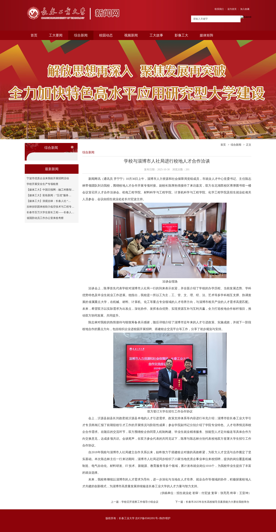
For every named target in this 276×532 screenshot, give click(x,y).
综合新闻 (81, 35)
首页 (34, 35)
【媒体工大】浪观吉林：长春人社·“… (49, 201)
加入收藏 (244, 9)
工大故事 (156, 35)
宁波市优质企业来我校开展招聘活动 (48, 178)
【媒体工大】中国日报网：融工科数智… (50, 189)
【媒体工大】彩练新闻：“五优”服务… (49, 195)
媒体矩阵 (206, 35)
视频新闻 (131, 35)
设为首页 (232, 9)
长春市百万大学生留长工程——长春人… (50, 212)
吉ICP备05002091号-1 (147, 518)
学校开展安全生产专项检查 (42, 184)
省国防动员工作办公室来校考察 (45, 218)
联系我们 (219, 9)
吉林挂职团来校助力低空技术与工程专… (50, 206)
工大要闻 (55, 35)
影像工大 (181, 35)
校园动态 (106, 35)
